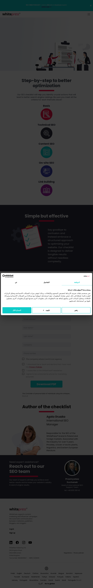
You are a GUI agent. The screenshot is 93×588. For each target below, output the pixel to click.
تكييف (46, 310)
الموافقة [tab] (77, 282)
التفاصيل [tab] (47, 282)
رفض (76, 310)
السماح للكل (17, 310)
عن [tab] (16, 282)
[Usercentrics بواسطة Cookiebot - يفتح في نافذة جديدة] (11, 276)
